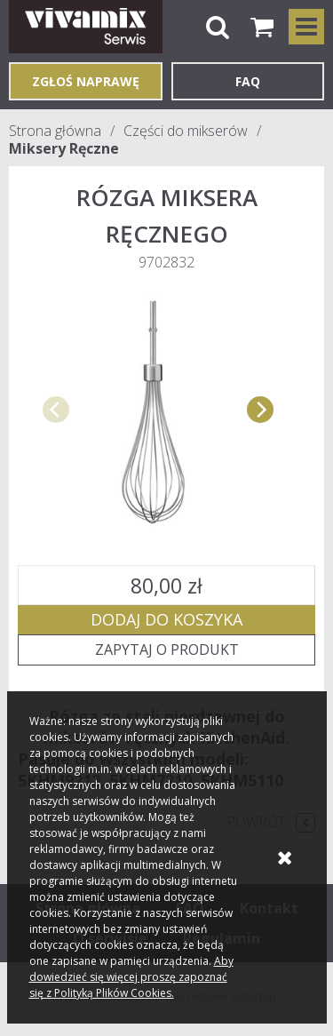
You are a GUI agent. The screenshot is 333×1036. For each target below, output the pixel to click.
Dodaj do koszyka (166, 619)
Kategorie (306, 26)
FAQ (247, 81)
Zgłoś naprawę (85, 81)
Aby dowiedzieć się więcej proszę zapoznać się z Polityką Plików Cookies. (131, 976)
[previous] (56, 409)
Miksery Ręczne (64, 148)
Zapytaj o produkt (167, 649)
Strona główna (55, 130)
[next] (260, 409)
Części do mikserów (185, 130)
